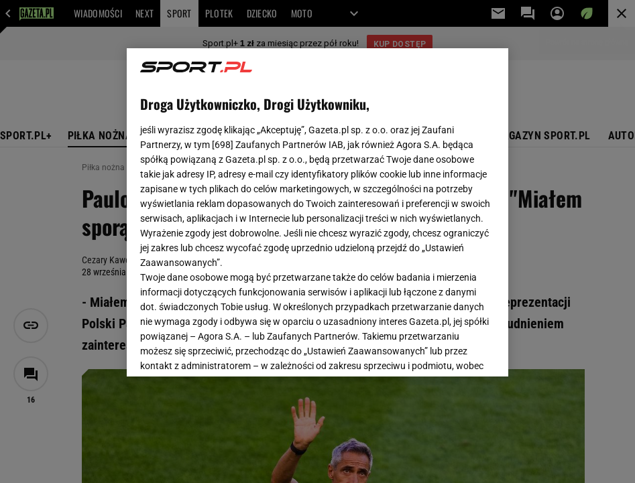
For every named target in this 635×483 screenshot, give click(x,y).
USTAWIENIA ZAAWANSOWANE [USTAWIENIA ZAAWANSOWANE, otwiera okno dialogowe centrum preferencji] (228, 349)
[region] (317, 212)
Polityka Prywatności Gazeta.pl (313, 206)
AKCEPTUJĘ (449, 350)
